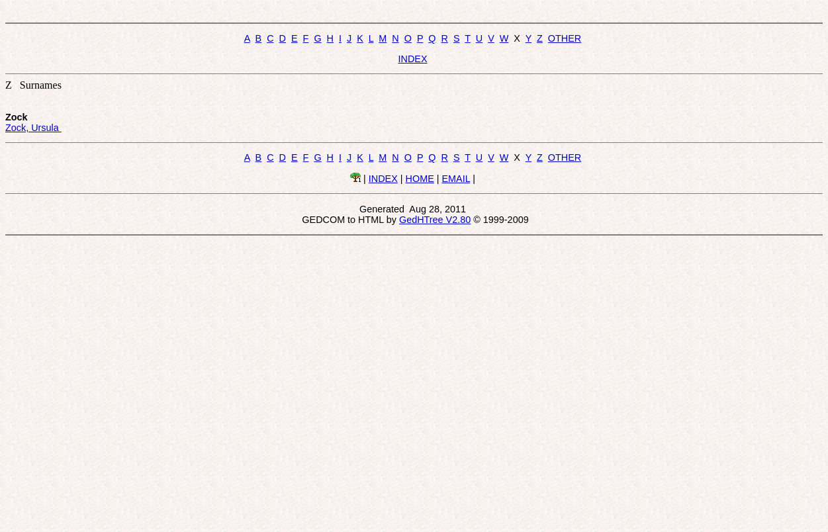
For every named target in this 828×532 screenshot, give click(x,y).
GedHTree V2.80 (435, 219)
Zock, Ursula (33, 127)
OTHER (564, 38)
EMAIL (456, 178)
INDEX (413, 59)
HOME (420, 178)
